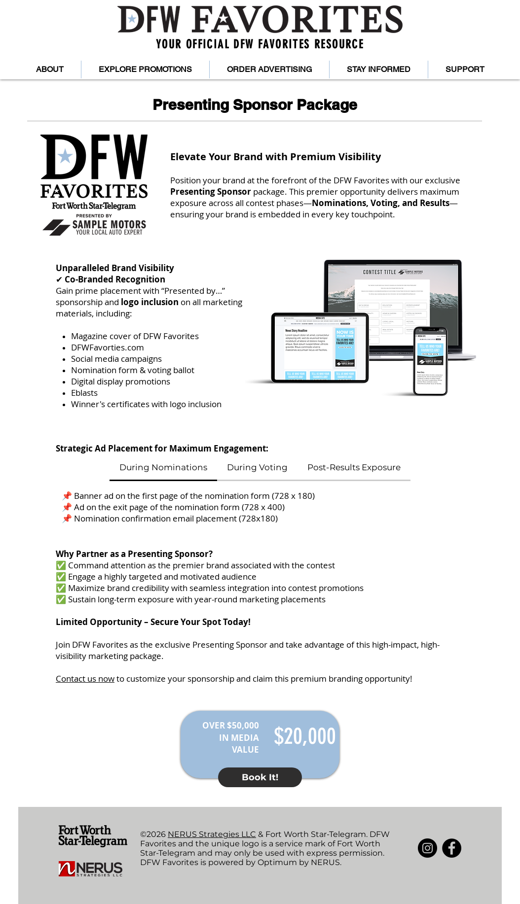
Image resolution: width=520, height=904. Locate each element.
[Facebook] (451, 848)
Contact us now (85, 678)
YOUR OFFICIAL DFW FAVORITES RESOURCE (260, 44)
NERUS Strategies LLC (212, 834)
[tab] (163, 468)
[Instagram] (427, 848)
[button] (49, 69)
